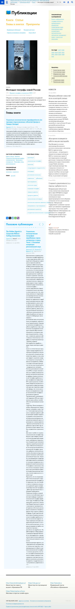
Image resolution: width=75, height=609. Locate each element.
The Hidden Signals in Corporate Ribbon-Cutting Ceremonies (14, 233)
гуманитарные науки (57, 27)
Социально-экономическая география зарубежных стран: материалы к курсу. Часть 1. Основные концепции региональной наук (33, 239)
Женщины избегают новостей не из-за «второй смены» (60, 97)
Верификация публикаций (14, 30)
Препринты (33, 24)
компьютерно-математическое (56, 32)
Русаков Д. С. (38, 249)
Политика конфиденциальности (15, 603)
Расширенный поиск (29, 30)
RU (58, 2)
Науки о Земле (10, 156)
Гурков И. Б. (9, 238)
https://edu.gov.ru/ (34, 583)
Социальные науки (58, 80)
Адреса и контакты (24, 601)
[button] (14, 227)
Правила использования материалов (16, 33)
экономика (54, 39)
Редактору (68, 600)
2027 (59, 50)
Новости (52, 89)
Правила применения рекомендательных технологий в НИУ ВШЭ (24, 606)
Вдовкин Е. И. (29, 251)
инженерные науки (56, 29)
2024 (56, 52)
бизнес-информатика (57, 19)
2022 (63, 52)
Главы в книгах (15, 24)
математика (54, 35)
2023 (59, 52)
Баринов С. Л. (9, 127)
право (53, 37)
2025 (52, 52)
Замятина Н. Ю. (30, 249)
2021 (52, 54)
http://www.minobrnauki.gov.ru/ (16, 583)
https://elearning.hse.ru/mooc (15, 591)
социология (59, 37)
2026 (63, 50)
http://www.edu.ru (56, 583)
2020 (56, 54)
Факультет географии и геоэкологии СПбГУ (21, 93)
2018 (63, 54)
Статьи (19, 20)
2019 (59, 54)
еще (52, 56)
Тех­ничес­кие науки (58, 82)
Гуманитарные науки (59, 70)
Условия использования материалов (40, 601)
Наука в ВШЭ (32, 33)
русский (13, 175)
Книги (9, 20)
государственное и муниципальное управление (57, 23)
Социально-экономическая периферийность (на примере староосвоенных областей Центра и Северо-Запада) (24, 122)
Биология (17, 156)
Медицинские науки (59, 74)
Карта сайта (47, 606)
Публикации (24, 13)
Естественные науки (59, 72)
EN (60, 2)
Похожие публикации (19, 224)
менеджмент (62, 35)
